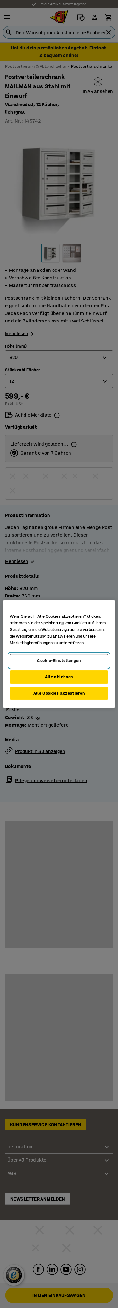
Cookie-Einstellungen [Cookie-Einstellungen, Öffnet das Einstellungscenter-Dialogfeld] (59, 660)
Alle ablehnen (59, 677)
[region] (59, 654)
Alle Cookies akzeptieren (59, 693)
